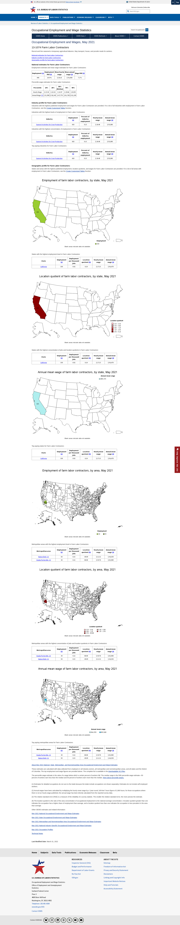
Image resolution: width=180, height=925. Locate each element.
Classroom (104, 852)
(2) (72, 74)
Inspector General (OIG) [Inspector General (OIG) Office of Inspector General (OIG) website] (81, 863)
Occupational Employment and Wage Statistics (66, 23)
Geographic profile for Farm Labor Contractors (47, 60)
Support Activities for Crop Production (49, 124)
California (43, 267)
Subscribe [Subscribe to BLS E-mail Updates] (147, 7)
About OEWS (119, 36)
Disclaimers (108, 874)
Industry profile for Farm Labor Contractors (46, 58)
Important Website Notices (114, 881)
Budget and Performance (81, 866)
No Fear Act (76, 874)
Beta (115, 852)
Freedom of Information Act (115, 866)
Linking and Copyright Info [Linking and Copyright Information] (114, 877)
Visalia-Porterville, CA (43, 560)
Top (177, 2)
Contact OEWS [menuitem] (139, 36)
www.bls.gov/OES (38, 907)
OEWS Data (80, 36)
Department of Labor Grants (83, 870)
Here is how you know (72, 2)
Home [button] (33, 17)
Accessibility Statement (113, 888)
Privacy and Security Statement (116, 870)
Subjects (44, 852)
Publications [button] (68, 17)
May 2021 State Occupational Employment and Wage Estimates (54, 817)
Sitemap (107, 863)
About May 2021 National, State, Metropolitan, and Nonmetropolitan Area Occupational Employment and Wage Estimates (75, 765)
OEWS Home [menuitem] (40, 36)
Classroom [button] (100, 17)
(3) (51, 74)
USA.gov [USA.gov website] (75, 877)
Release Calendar (137, 7)
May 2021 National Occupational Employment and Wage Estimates (55, 813)
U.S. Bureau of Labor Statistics (52, 9)
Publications (70, 852)
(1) (43, 73)
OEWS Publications (60, 36)
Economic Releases (88, 852)
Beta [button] (110, 17)
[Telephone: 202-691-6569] (50, 903)
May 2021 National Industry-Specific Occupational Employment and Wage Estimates (61, 826)
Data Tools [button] (54, 17)
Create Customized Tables (55, 108)
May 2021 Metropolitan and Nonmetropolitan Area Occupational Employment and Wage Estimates (66, 822)
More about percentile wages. (113, 778)
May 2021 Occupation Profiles (42, 830)
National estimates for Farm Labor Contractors (47, 55)
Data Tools (56, 852)
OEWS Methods (99, 36)
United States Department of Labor (138, 2)
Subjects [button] (43, 17)
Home (34, 852)
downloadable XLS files (116, 771)
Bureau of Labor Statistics (40, 23)
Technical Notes (37, 833)
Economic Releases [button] (84, 17)
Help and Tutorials (111, 885)
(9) (90, 262)
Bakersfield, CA (43, 557)
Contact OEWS (37, 911)
